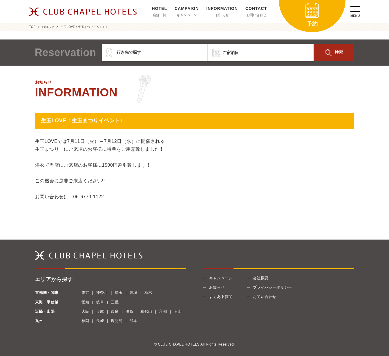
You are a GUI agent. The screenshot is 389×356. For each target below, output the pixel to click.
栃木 (148, 292)
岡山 (178, 311)
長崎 (100, 321)
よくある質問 (221, 296)
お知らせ (222, 15)
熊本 (133, 321)
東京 (85, 292)
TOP (32, 26)
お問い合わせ (256, 15)
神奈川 (102, 292)
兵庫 (100, 311)
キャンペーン (187, 15)
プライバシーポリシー (272, 287)
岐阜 (100, 302)
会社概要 (261, 278)
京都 (163, 311)
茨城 (133, 292)
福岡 (85, 321)
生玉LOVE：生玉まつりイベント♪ (84, 26)
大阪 (85, 311)
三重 (115, 302)
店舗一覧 (159, 15)
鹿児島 (117, 321)
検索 (339, 52)
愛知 (85, 302)
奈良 (115, 311)
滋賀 (129, 311)
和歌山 (146, 311)
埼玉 (119, 292)
